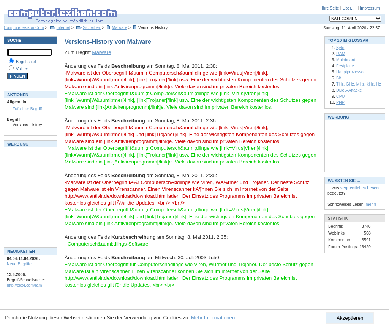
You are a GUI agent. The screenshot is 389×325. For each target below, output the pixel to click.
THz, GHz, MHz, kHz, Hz (358, 84)
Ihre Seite (330, 8)
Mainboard (345, 59)
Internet (63, 27)
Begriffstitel (26, 61)
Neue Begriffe (19, 264)
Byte (340, 47)
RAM (340, 53)
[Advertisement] (29, 194)
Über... (348, 8)
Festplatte (345, 65)
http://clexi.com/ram (24, 285)
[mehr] (370, 204)
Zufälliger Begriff (27, 108)
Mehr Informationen (213, 317)
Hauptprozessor (350, 72)
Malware (119, 27)
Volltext (22, 69)
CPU (340, 96)
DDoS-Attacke (349, 90)
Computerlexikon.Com (24, 27)
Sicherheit (92, 27)
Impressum (370, 8)
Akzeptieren (350, 318)
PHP (340, 102)
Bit (338, 78)
